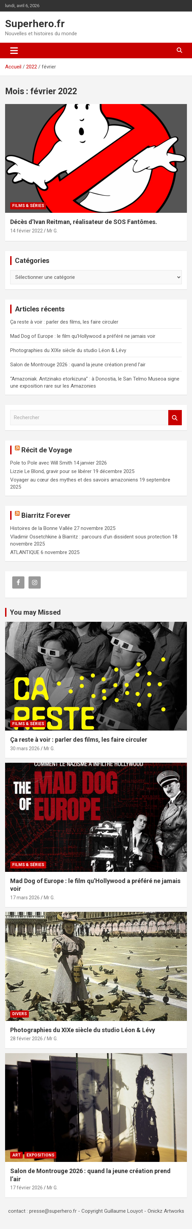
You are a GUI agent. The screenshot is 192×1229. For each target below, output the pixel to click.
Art (16, 1155)
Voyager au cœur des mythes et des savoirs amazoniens (74, 480)
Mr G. (52, 230)
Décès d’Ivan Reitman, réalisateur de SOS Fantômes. (83, 221)
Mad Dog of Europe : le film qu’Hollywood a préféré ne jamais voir (82, 336)
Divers (19, 1013)
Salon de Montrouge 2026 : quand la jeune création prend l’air (78, 365)
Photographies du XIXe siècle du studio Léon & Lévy (68, 350)
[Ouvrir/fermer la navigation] (14, 50)
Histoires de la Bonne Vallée (41, 528)
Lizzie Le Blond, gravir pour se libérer (51, 471)
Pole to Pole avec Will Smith (41, 463)
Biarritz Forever (46, 515)
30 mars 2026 (25, 748)
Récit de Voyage (46, 450)
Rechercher (175, 417)
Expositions (40, 1155)
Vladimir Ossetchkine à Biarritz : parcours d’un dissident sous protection (90, 537)
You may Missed (35, 612)
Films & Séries (28, 205)
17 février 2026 (26, 1187)
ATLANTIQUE (24, 552)
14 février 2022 (26, 230)
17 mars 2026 (25, 897)
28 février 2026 (26, 1038)
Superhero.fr (35, 23)
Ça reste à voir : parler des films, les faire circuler (64, 322)
